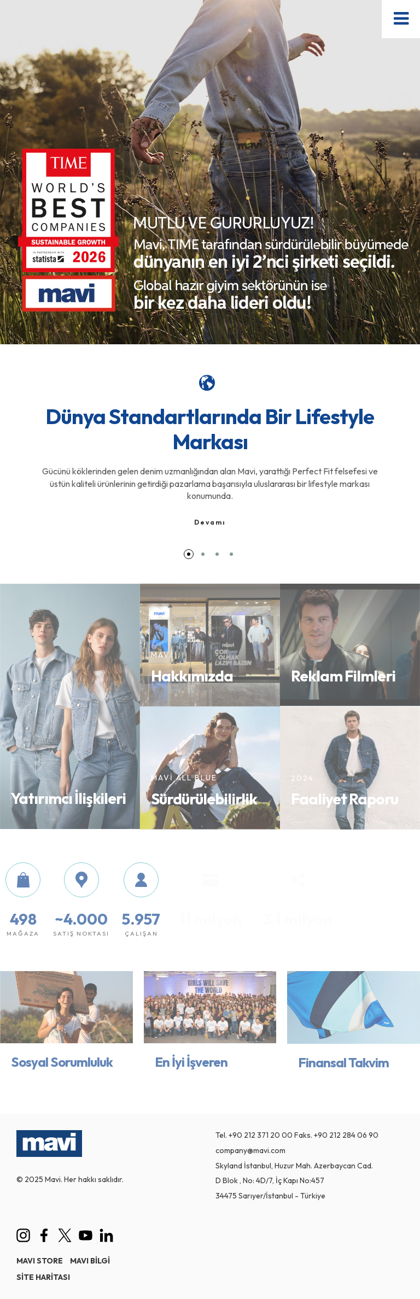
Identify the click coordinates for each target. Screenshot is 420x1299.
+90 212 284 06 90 (346, 1135)
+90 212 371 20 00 (261, 1135)
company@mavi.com (250, 1150)
